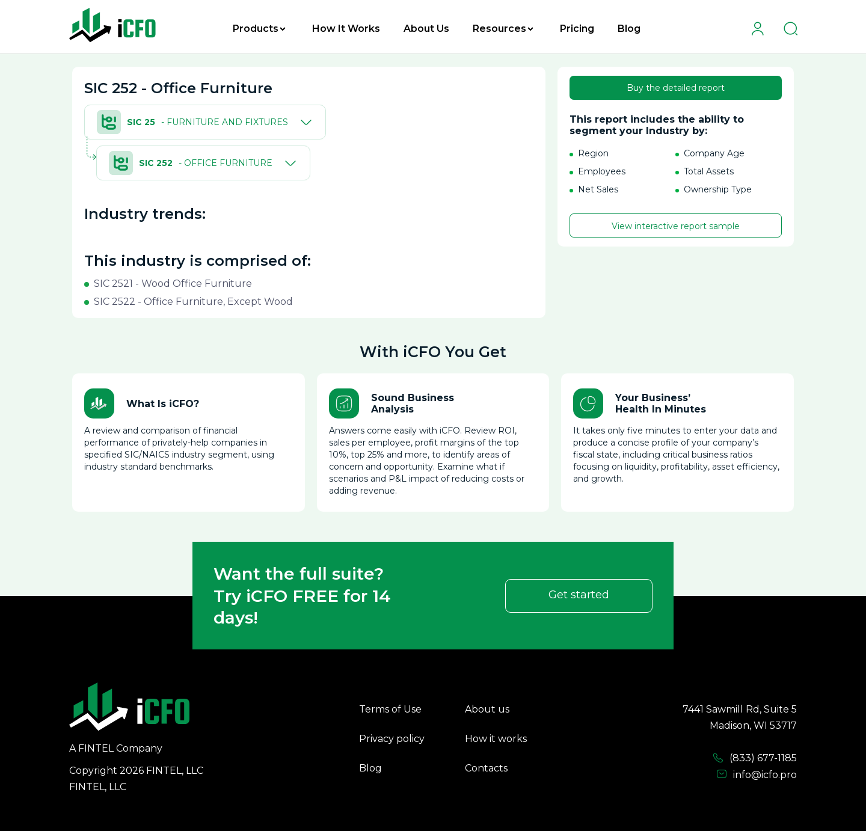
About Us (426, 28)
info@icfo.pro (756, 774)
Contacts (486, 768)
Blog (629, 28)
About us (487, 709)
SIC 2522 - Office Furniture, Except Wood (193, 301)
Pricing (577, 28)
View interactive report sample (676, 226)
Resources (503, 28)
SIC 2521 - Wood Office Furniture (173, 283)
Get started (578, 594)
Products (259, 28)
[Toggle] (303, 122)
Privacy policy (392, 738)
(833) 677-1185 (755, 758)
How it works (496, 738)
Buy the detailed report (676, 87)
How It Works (346, 28)
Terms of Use (390, 709)
